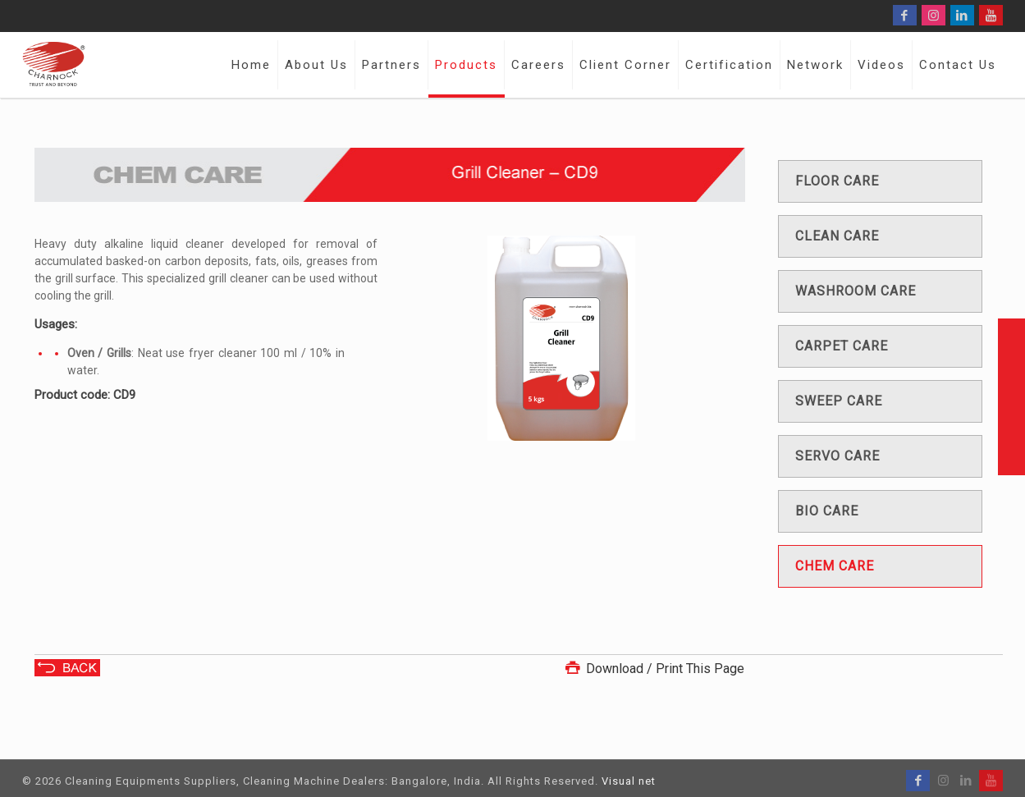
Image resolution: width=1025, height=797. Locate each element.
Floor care (837, 181)
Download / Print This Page (653, 668)
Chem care (834, 566)
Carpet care (841, 346)
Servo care (837, 456)
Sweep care (838, 401)
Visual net (629, 781)
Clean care (837, 236)
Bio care (826, 511)
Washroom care (855, 291)
